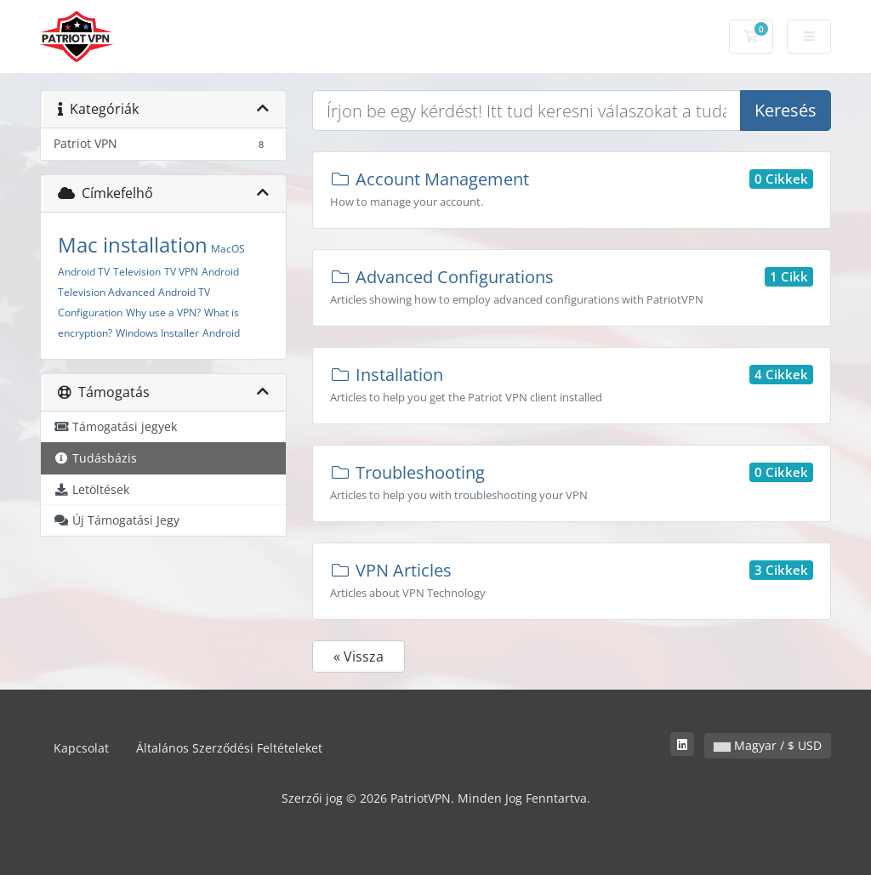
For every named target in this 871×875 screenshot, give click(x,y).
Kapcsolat (81, 748)
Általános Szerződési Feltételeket (229, 748)
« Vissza (358, 656)
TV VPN (181, 271)
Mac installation (133, 244)
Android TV (84, 271)
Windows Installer (157, 333)
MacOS (228, 248)
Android (221, 333)
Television (137, 271)
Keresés (785, 110)
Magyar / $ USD (768, 745)
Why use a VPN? (163, 312)
